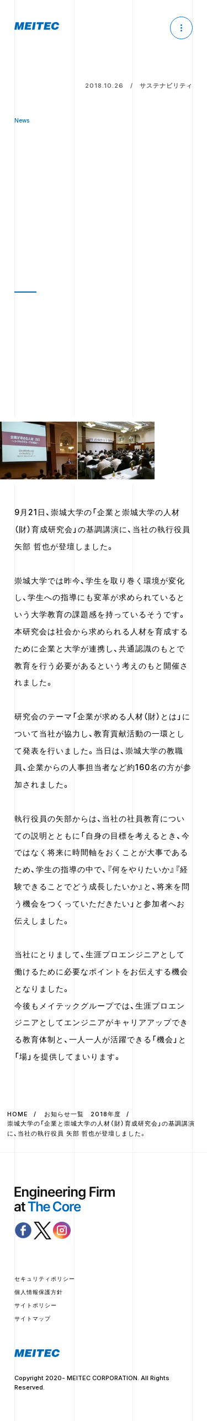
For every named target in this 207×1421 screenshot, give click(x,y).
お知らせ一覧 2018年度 (82, 1114)
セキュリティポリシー (44, 1278)
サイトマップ (32, 1318)
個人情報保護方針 (38, 1292)
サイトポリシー (35, 1305)
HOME (17, 1114)
